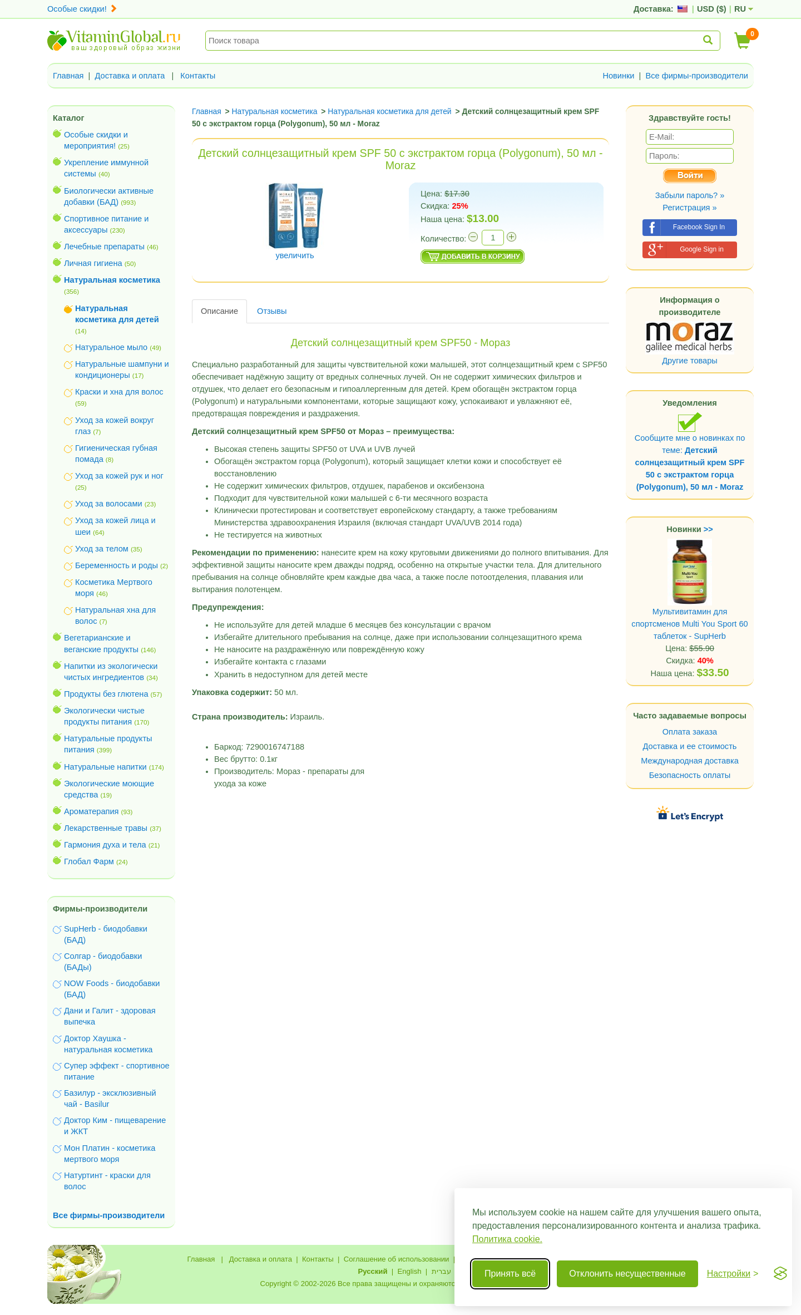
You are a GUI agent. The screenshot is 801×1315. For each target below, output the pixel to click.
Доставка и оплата (130, 75)
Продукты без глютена (106, 693)
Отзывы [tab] (271, 311)
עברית (441, 1271)
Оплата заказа (689, 731)
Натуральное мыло (111, 347)
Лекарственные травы (105, 828)
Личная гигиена (93, 263)
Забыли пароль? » (690, 195)
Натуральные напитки (105, 766)
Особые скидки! (82, 8)
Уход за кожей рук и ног (119, 475)
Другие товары (690, 360)
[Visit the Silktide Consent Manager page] (780, 1273)
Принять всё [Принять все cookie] (510, 1273)
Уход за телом (101, 548)
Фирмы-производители (100, 908)
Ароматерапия (91, 811)
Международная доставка (690, 760)
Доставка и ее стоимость (690, 746)
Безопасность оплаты (690, 775)
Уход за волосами (108, 503)
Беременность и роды (116, 565)
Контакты (197, 75)
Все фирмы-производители (696, 75)
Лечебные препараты (104, 246)
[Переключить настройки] (733, 1273)
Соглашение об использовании (396, 1259)
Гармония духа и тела (105, 844)
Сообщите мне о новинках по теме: (690, 451)
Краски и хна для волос (119, 391)
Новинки (618, 75)
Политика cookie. (507, 1239)
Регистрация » (689, 207)
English (409, 1271)
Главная (68, 75)
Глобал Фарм (89, 861)
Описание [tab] (219, 311)
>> (708, 529)
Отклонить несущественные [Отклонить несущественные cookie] (627, 1273)
